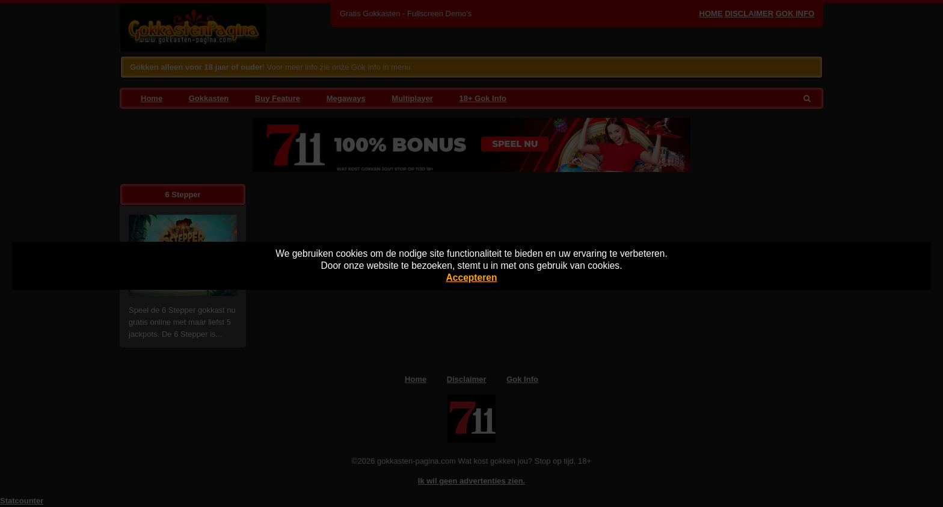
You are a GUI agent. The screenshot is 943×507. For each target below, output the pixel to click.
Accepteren (471, 277)
